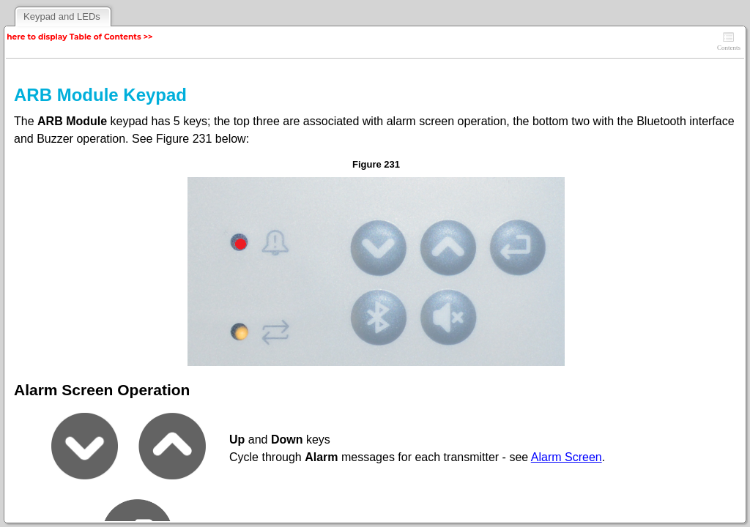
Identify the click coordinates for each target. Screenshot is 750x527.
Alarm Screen (566, 457)
